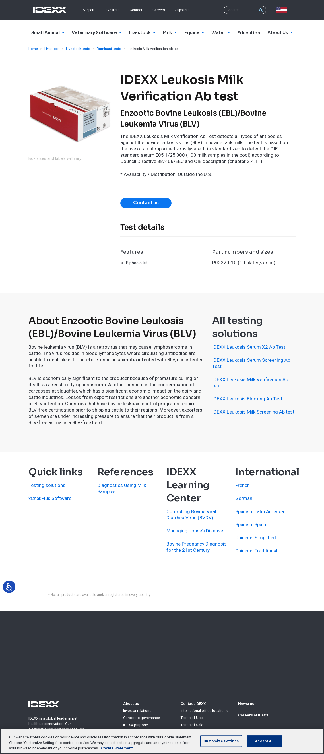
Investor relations (137, 710)
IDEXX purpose (135, 725)
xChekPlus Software (49, 498)
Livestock (51, 49)
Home (33, 49)
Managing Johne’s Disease (194, 531)
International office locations (204, 710)
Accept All (264, 741)
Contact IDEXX (193, 703)
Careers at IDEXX (253, 715)
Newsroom (248, 703)
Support (88, 10)
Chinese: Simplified (255, 537)
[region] (162, 741)
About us (131, 703)
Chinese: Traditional (256, 550)
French (242, 485)
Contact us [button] (146, 203)
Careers (158, 10)
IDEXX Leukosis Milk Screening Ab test (253, 412)
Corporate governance (141, 718)
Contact (136, 10)
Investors (112, 10)
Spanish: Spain (250, 524)
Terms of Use (192, 718)
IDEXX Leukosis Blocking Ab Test (247, 399)
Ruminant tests (109, 49)
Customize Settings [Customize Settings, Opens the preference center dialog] (221, 741)
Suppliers (182, 10)
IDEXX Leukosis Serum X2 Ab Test (248, 347)
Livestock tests (78, 49)
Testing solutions (46, 485)
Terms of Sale (192, 725)
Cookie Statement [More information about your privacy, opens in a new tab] (117, 748)
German (243, 498)
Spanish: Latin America (259, 511)
